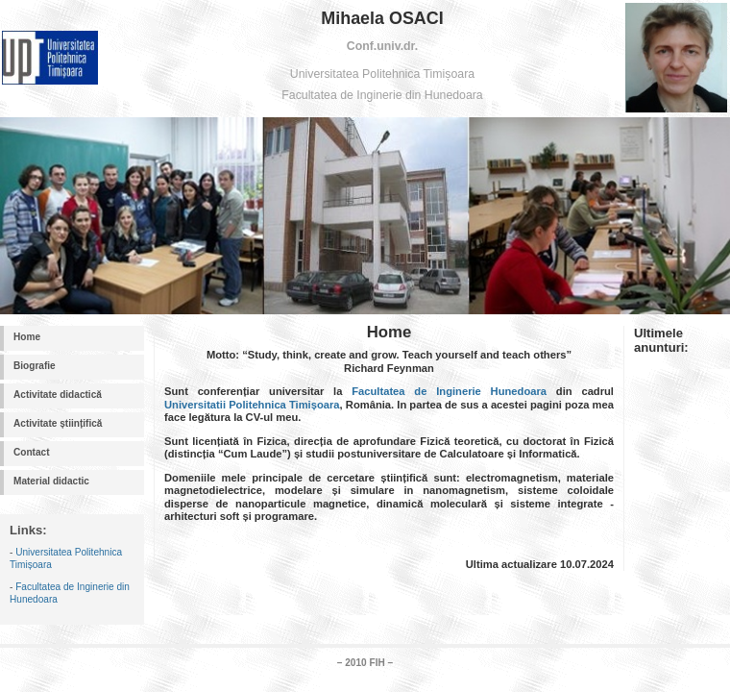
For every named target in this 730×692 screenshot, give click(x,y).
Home (26, 337)
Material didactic (51, 481)
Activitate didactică (57, 394)
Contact (31, 452)
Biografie (34, 365)
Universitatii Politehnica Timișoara (252, 404)
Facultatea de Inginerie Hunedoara (449, 391)
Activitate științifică (57, 423)
